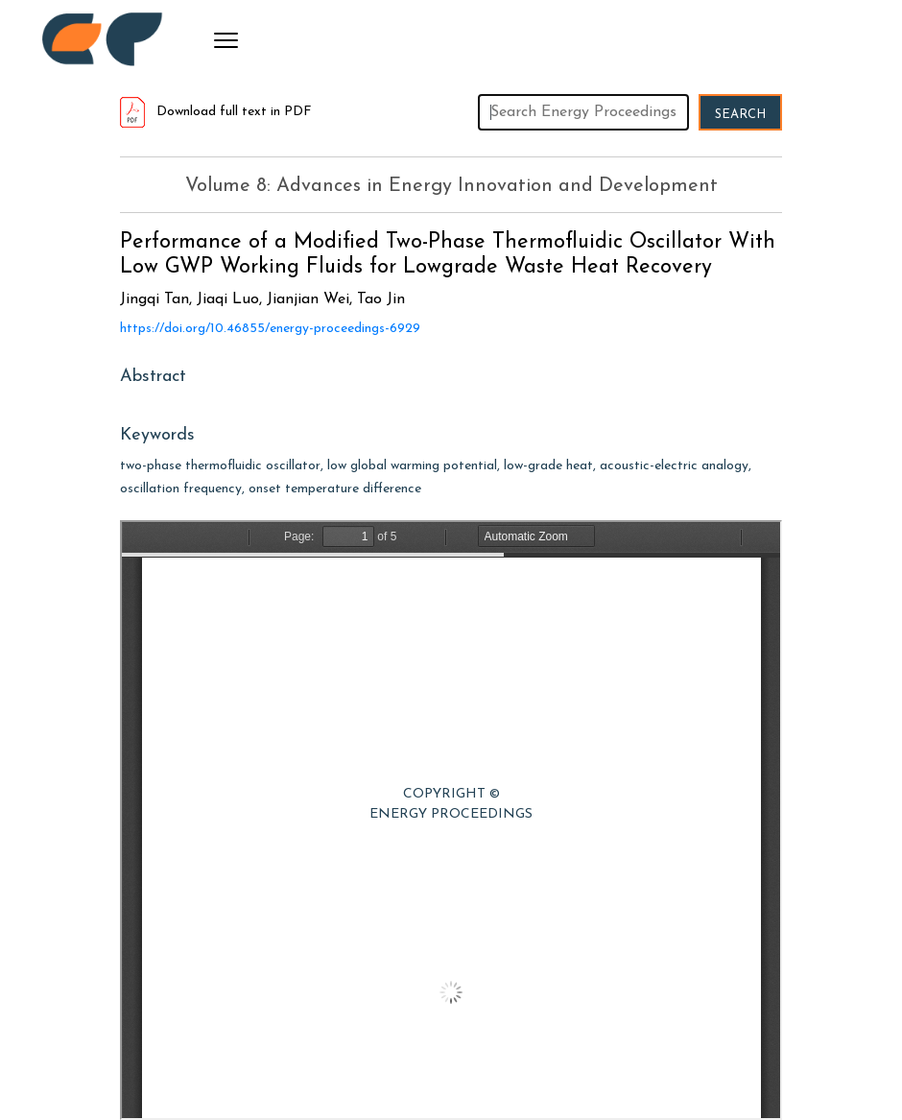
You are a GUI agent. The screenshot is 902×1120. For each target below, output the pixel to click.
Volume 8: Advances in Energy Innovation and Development (451, 186)
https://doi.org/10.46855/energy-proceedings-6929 (270, 329)
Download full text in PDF (216, 112)
